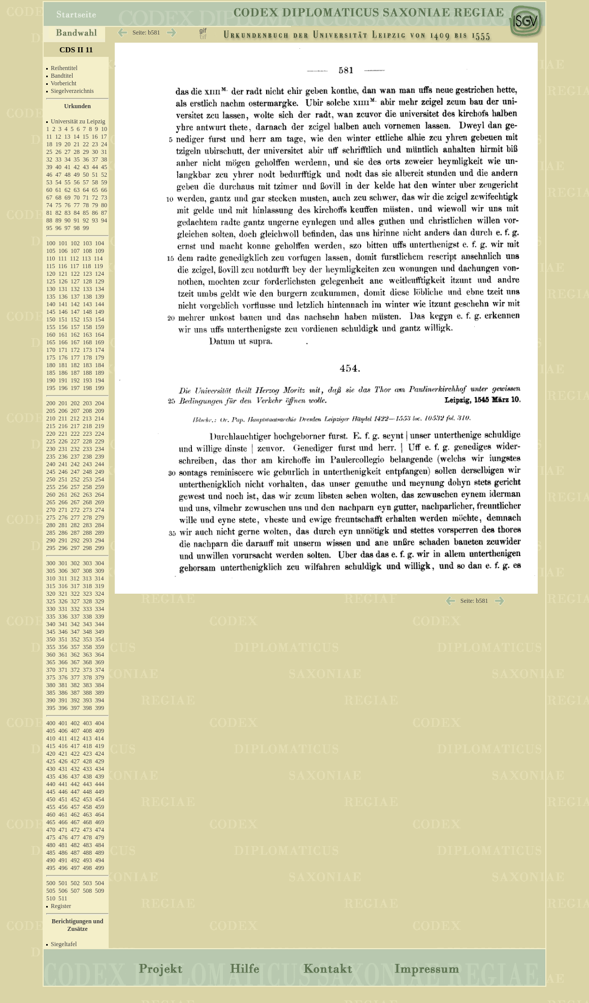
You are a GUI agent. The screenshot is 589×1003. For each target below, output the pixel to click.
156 (63, 327)
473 (87, 829)
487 (75, 852)
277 (75, 517)
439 (99, 776)
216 (63, 426)
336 (63, 616)
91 (77, 220)
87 (104, 212)
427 (75, 761)
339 (99, 616)
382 (75, 685)
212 (75, 418)
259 (99, 487)
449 (99, 791)
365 (50, 662)
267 (75, 502)
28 (77, 151)
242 (75, 464)
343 (87, 624)
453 (87, 799)
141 (63, 304)
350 (50, 639)
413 (87, 738)
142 (75, 304)
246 (63, 471)
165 (50, 342)
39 (49, 167)
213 (87, 418)
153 (87, 319)
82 (58, 212)
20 (67, 144)
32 (49, 159)
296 (63, 548)
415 (50, 746)
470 (50, 829)
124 (99, 273)
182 (75, 365)
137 (75, 296)
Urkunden (77, 106)
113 (86, 258)
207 (75, 410)
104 (99, 243)
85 (86, 212)
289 (99, 532)
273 (87, 509)
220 (50, 433)
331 (63, 608)
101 (63, 243)
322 (75, 593)
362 (75, 654)
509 (99, 890)
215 (50, 426)
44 (95, 167)
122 (75, 273)
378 (87, 677)
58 (95, 182)
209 (99, 410)
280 (50, 525)
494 (99, 860)
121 (63, 273)
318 (87, 586)
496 (63, 867)
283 (87, 525)
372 (75, 669)
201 (63, 403)
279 (99, 517)
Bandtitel (62, 75)
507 (75, 890)
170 (50, 349)
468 (87, 822)
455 (50, 807)
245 (50, 471)
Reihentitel (64, 68)
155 (50, 327)
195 (50, 388)
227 (75, 441)
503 (87, 883)
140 (50, 304)
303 (87, 563)
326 (63, 601)
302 (75, 563)
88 (49, 220)
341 (63, 624)
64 (86, 189)
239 (99, 456)
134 (99, 289)
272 (75, 509)
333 (87, 608)
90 (67, 220)
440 (50, 784)
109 (99, 250)
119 (98, 266)
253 (87, 479)
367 (75, 662)
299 (99, 548)
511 (63, 898)
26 (58, 151)
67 (49, 197)
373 (87, 669)
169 (99, 342)
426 (63, 761)
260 (50, 494)
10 (104, 129)
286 (63, 532)
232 (75, 448)
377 (75, 677)
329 (99, 601)
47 (58, 174)
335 (50, 616)
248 (87, 471)
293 (87, 540)
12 (58, 136)
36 (86, 159)
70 (77, 197)
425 (50, 761)
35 (77, 159)
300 (50, 563)
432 (75, 768)
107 (75, 250)
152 (75, 319)
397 (75, 707)
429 (99, 761)
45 (104, 167)
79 (95, 205)
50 (86, 174)
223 (87, 433)
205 (50, 410)
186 (63, 372)
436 (63, 776)
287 (75, 532)
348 (87, 631)
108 (87, 250)
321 (63, 593)
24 (104, 144)
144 (99, 304)
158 (87, 327)
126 (63, 281)
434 (99, 768)
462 (75, 814)
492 (75, 860)
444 (99, 784)
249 (99, 471)
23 (95, 144)
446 (63, 791)
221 (63, 433)
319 (99, 586)
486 (63, 852)
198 (87, 388)
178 (87, 357)
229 (99, 441)
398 (87, 707)
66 (104, 189)
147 (75, 311)
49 (77, 174)
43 (86, 167)
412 (75, 738)
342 (75, 624)
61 (58, 189)
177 (75, 357)
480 (50, 845)
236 (63, 456)
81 (49, 212)
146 (63, 311)
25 (49, 151)
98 (77, 228)
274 (99, 509)
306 (63, 570)
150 (50, 319)
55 (67, 182)
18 (49, 144)
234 (99, 448)
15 (86, 136)
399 (99, 707)
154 (99, 319)
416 (63, 746)
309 (99, 570)
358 (87, 647)
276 (63, 517)
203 (87, 403)
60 (49, 189)
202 (75, 403)
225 (50, 441)
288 (87, 532)
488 (87, 852)
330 (50, 608)
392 (75, 700)
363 (87, 654)
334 (99, 608)
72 (95, 197)
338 (87, 616)
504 (99, 883)
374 (99, 669)
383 (87, 685)
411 (63, 738)
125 (50, 281)
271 (63, 509)
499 (99, 867)
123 (87, 273)
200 (50, 403)
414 (99, 738)
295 (50, 548)
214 (99, 418)
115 (50, 266)
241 (63, 464)
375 (50, 677)
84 (77, 212)
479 (99, 837)
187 (75, 372)
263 (87, 494)
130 (50, 289)
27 (67, 151)
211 (63, 418)
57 (86, 182)
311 (63, 578)
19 (58, 144)
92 (86, 220)
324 (99, 593)
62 (67, 189)
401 (63, 723)
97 (67, 228)
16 (95, 136)
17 (104, 136)
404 (99, 723)
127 (75, 281)
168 (87, 342)
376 (63, 677)
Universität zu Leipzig (78, 121)
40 (58, 167)
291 (63, 540)
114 (98, 258)
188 (87, 372)
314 (99, 578)
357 (75, 647)
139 (99, 296)
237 (75, 456)
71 (86, 197)
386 (63, 692)
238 (87, 456)
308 (87, 570)
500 (50, 883)
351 (63, 639)
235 (50, 456)
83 (67, 212)
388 (87, 692)
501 (63, 883)
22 (86, 144)
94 (104, 220)
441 (63, 784)
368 (87, 662)
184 (99, 365)
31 (104, 151)
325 (50, 601)
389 (99, 692)
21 (77, 144)
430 (50, 768)
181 (63, 365)
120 (50, 273)
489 (99, 852)
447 (75, 791)
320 (50, 593)
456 (63, 807)
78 (86, 205)
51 (95, 174)
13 (67, 136)
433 (87, 768)
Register (61, 906)
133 (87, 289)
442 (75, 784)
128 (87, 281)
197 (75, 388)
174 (99, 349)
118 (86, 266)
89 (58, 220)
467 (75, 822)
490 (50, 860)
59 (104, 182)
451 (63, 799)
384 (99, 685)
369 (99, 662)
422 (75, 753)
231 (63, 448)
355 (50, 647)
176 (63, 357)
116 (63, 266)
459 (99, 807)
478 (87, 837)
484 (99, 845)
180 (50, 365)
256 (63, 487)
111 (62, 258)
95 (49, 228)
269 (99, 502)
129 (99, 281)
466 (63, 822)
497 (75, 867)
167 (75, 342)
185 (50, 372)
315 (50, 586)
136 (63, 296)
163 (87, 334)
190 (50, 380)
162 (75, 334)
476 (63, 837)
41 (67, 167)
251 (63, 479)
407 (75, 730)
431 (63, 768)
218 (87, 426)
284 (99, 525)
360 (50, 654)
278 (87, 517)
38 (104, 159)
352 (75, 639)
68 (58, 197)
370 (50, 669)
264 (99, 494)
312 (75, 578)
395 (50, 707)
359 (99, 647)
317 (75, 586)
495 (50, 867)
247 (75, 471)
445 (50, 791)
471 (63, 829)
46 (49, 174)
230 (50, 448)
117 (74, 266)
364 (99, 654)
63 (77, 189)
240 (50, 464)
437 (75, 776)
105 (50, 250)
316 (63, 586)
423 (87, 753)
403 (87, 723)
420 (50, 753)
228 (87, 441)
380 (50, 685)
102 (75, 243)
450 (50, 799)
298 (87, 548)
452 (75, 799)
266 (63, 502)
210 (50, 418)
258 (87, 487)
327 (75, 601)
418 (87, 746)
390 (50, 700)
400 (50, 723)
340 (50, 624)
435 (50, 776)
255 (50, 487)
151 (63, 319)
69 (67, 197)
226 (63, 441)
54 (58, 182)
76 (67, 205)
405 (50, 730)
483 (87, 845)
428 (87, 761)
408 (87, 730)
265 (50, 502)
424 (99, 753)
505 (50, 890)
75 (58, 205)
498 (87, 867)
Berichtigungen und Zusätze (78, 925)
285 (50, 532)
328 (87, 601)
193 (87, 380)
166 (63, 342)
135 (50, 296)
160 (50, 334)
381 (63, 685)
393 (87, 700)
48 (67, 174)
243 (87, 464)
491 (63, 860)
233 (87, 448)
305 (50, 570)
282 (75, 525)
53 (49, 182)
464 (99, 814)
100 (50, 243)
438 (87, 776)
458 (87, 807)
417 (75, 746)
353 (87, 639)
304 (99, 563)
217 (75, 426)
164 (99, 334)
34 (67, 159)
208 (87, 410)
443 (87, 784)
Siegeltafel (64, 944)
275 (50, 517)
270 (50, 509)
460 (50, 814)
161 (63, 334)
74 (49, 205)
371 (63, 669)
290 (50, 540)
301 (63, 563)
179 (99, 357)
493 (87, 860)
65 (95, 189)
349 (99, 631)
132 (75, 289)
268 (87, 502)
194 (99, 380)
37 (95, 159)
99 (86, 228)
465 (50, 822)
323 (87, 593)
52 (104, 174)
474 (99, 829)
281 (63, 525)
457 (75, 807)
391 (63, 700)
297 (75, 548)
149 (99, 311)
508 (87, 890)
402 (75, 723)
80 (104, 205)
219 (99, 426)
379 (99, 677)
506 (63, 890)
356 (63, 647)
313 (87, 578)
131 (63, 289)
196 (63, 388)
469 (99, 822)
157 (75, 327)
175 (50, 357)
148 (87, 311)
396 (63, 707)
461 (63, 814)
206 (63, 410)
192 (75, 380)
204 (99, 403)
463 (87, 814)
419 (99, 746)
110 (50, 258)
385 (50, 692)
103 (87, 243)
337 (75, 616)
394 (99, 700)
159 (99, 327)
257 (75, 487)
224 (99, 433)
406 (63, 730)
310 (50, 578)
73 (104, 197)
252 (75, 479)
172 (75, 349)
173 (87, 349)
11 (49, 136)
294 (99, 540)
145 (50, 311)
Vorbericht (63, 83)
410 (50, 738)
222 (75, 433)
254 (99, 479)
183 (87, 365)
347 (75, 631)
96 (58, 228)
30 (95, 151)
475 (50, 837)
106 (63, 250)
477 (75, 837)
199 (99, 388)
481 (63, 845)
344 (99, 624)
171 (63, 349)
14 (77, 136)
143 (87, 304)
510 (50, 898)
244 (99, 464)
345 (50, 631)
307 (75, 570)
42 (77, 167)
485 (50, 852)
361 (63, 654)
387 (75, 692)
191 (63, 380)
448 (87, 791)
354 (99, 639)
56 (77, 182)
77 (77, 205)
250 (50, 479)
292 (75, 540)
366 (63, 662)
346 (63, 631)
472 (75, 829)
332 (75, 608)
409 (99, 730)
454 (99, 799)
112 (74, 258)
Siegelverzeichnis (72, 90)
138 (87, 296)
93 (95, 220)
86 (95, 212)
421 (63, 753)
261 (63, 494)
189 (99, 372)
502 (75, 883)
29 (86, 151)
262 (75, 494)
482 (75, 845)
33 (58, 159)
